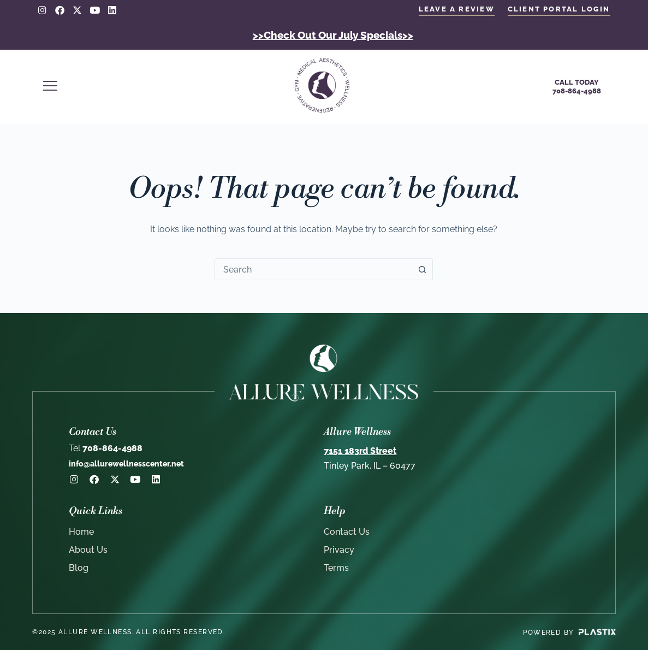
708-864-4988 (105, 448)
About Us (88, 549)
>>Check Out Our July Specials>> (333, 34)
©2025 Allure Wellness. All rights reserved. (128, 631)
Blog (78, 567)
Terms (336, 567)
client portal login (559, 9)
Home (81, 531)
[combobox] (313, 269)
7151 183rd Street (360, 451)
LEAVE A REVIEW (457, 9)
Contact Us (347, 531)
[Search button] (422, 268)
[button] (152, 86)
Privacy (339, 549)
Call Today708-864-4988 (576, 86)
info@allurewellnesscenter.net (126, 463)
